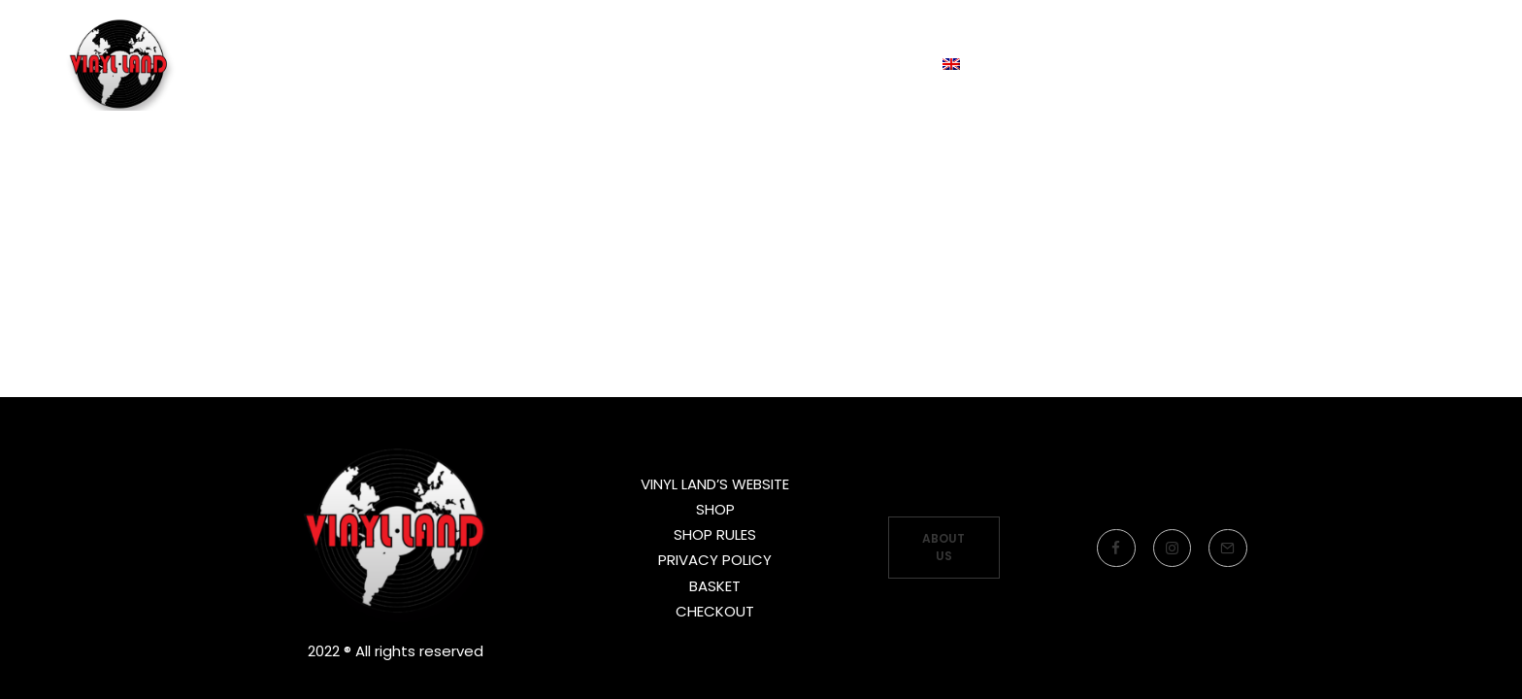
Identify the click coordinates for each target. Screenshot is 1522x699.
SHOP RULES (715, 534)
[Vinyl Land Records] (125, 90)
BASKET (715, 586)
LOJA (771, 90)
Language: (906, 90)
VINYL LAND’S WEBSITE (715, 484)
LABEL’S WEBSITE (627, 90)
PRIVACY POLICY (715, 559)
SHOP (715, 509)
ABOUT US (945, 547)
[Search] (1443, 90)
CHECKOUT (715, 611)
